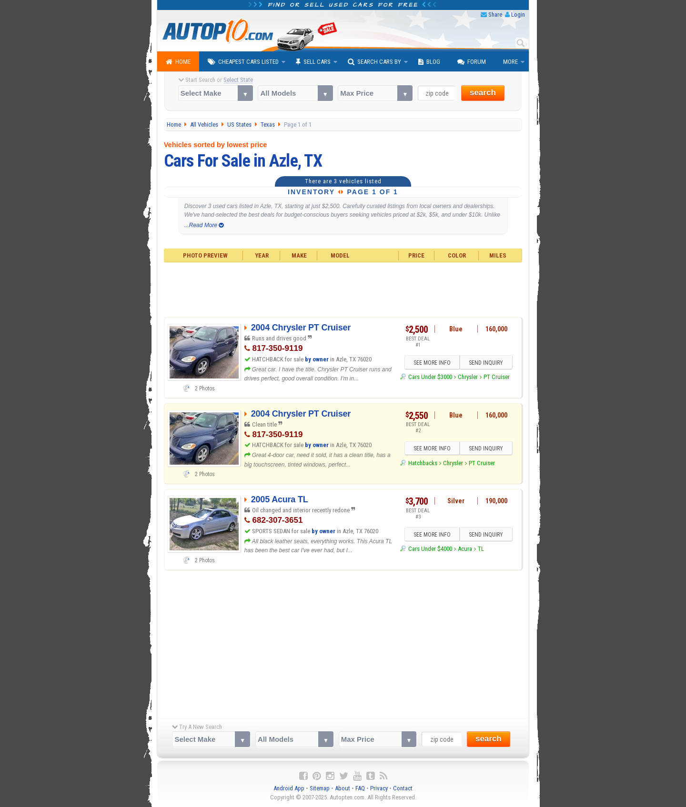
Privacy (379, 788)
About (342, 788)
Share (495, 14)
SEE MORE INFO (432, 362)
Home (178, 62)
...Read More (204, 225)
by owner (317, 359)
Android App (288, 788)
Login (518, 14)
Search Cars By (374, 62)
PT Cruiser (497, 376)
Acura (465, 548)
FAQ (360, 788)
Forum (471, 62)
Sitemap (320, 788)
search (483, 92)
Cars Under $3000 (430, 376)
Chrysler (468, 376)
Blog (429, 62)
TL (481, 548)
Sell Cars (313, 62)
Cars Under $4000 (430, 548)
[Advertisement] (343, 288)
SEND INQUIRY (486, 362)
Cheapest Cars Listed (243, 62)
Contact (403, 788)
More (510, 61)
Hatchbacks (422, 463)
